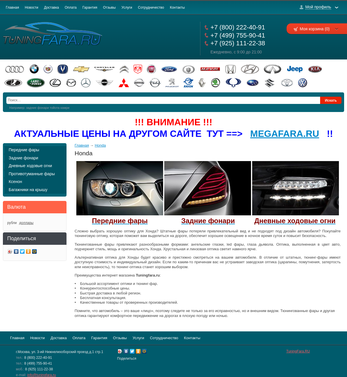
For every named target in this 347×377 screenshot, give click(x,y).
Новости (31, 7)
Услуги (126, 7)
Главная (12, 7)
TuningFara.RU (298, 351)
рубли (12, 223)
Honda (100, 145)
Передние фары (24, 150)
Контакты (177, 7)
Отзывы (109, 7)
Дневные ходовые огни (30, 165)
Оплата (71, 7)
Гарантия (89, 7)
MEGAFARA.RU (284, 133)
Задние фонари (23, 158)
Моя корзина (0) (319, 29)
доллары (26, 223)
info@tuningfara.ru (41, 375)
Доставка (51, 7)
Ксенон (15, 181)
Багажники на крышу (28, 189)
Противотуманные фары (32, 173)
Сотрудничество (151, 7)
